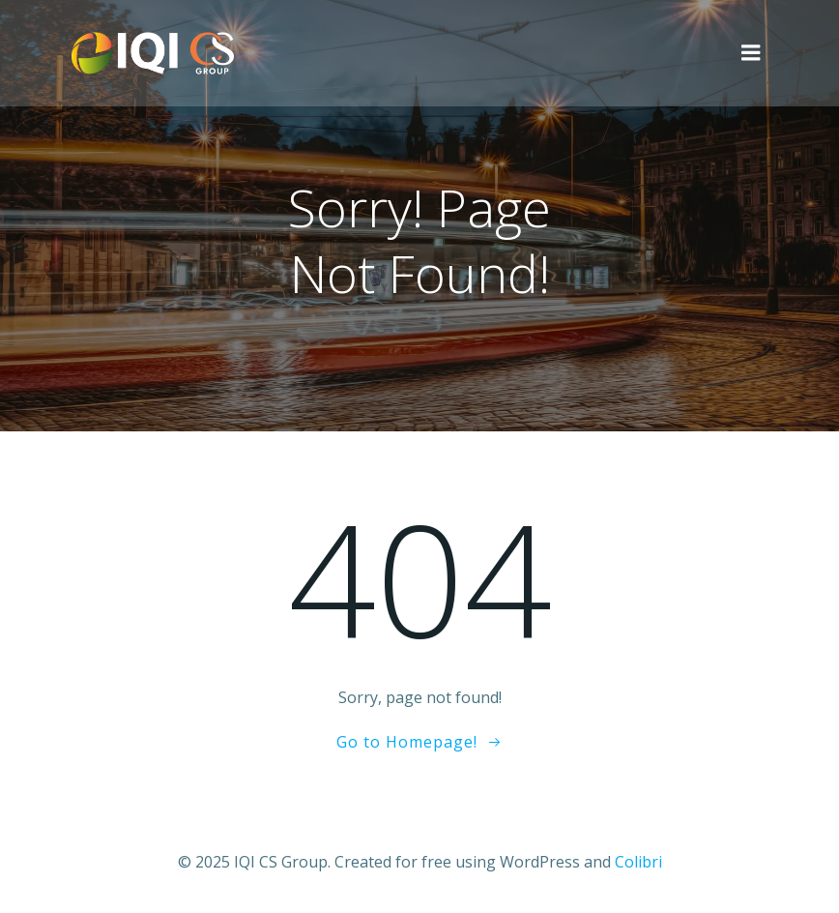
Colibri (638, 861)
